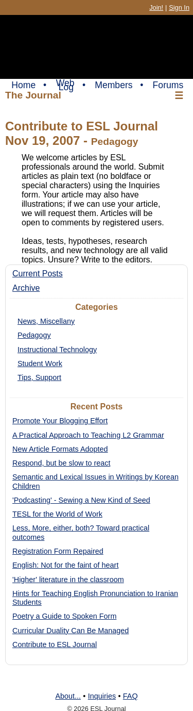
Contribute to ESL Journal (54, 644)
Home (23, 85)
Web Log (65, 85)
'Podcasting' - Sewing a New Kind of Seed (81, 500)
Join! (156, 7)
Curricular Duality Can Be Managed (70, 630)
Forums (168, 85)
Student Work (39, 363)
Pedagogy (34, 335)
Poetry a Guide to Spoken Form (64, 616)
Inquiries (102, 696)
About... (68, 696)
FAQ (130, 696)
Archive (26, 288)
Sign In (179, 7)
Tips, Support (39, 377)
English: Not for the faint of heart (65, 565)
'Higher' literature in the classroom (68, 579)
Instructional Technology (57, 349)
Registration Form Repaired (57, 551)
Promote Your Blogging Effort (60, 421)
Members (113, 85)
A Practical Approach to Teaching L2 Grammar (88, 435)
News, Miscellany (46, 321)
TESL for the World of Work (57, 514)
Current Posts (37, 273)
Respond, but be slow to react (61, 463)
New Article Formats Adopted (60, 449)
